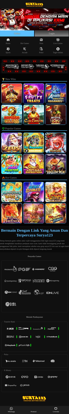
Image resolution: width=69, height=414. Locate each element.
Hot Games (24, 41)
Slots (41, 41)
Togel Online (58, 50)
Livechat (56, 410)
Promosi (33, 410)
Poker (41, 50)
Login (52, 33)
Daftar (17, 33)
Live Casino (58, 41)
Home (8, 41)
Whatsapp (11, 410)
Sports (8, 50)
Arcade (24, 50)
